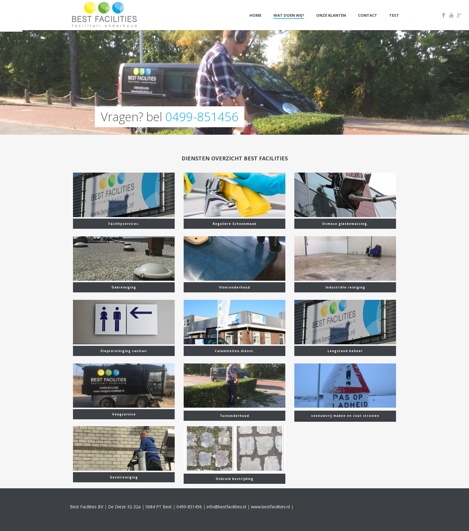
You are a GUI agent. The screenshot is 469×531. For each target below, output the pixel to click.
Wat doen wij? (288, 15)
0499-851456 (201, 116)
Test (394, 15)
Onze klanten (331, 15)
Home (255, 15)
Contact (367, 15)
